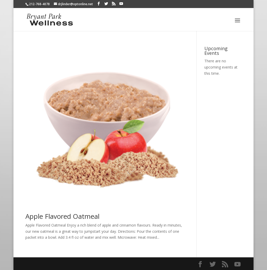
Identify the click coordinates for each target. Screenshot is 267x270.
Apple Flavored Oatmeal (62, 216)
